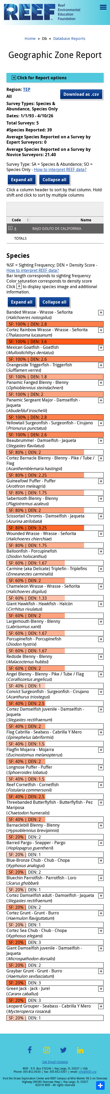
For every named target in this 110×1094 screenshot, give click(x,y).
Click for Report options (41, 78)
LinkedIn (80, 1053)
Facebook (29, 1053)
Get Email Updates (55, 1062)
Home (30, 38)
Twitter (63, 1053)
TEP (27, 89)
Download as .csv (81, 94)
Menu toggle (102, 11)
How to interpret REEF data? (60, 169)
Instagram (46, 1053)
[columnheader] (18, 219)
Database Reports (69, 38)
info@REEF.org (87, 1072)
